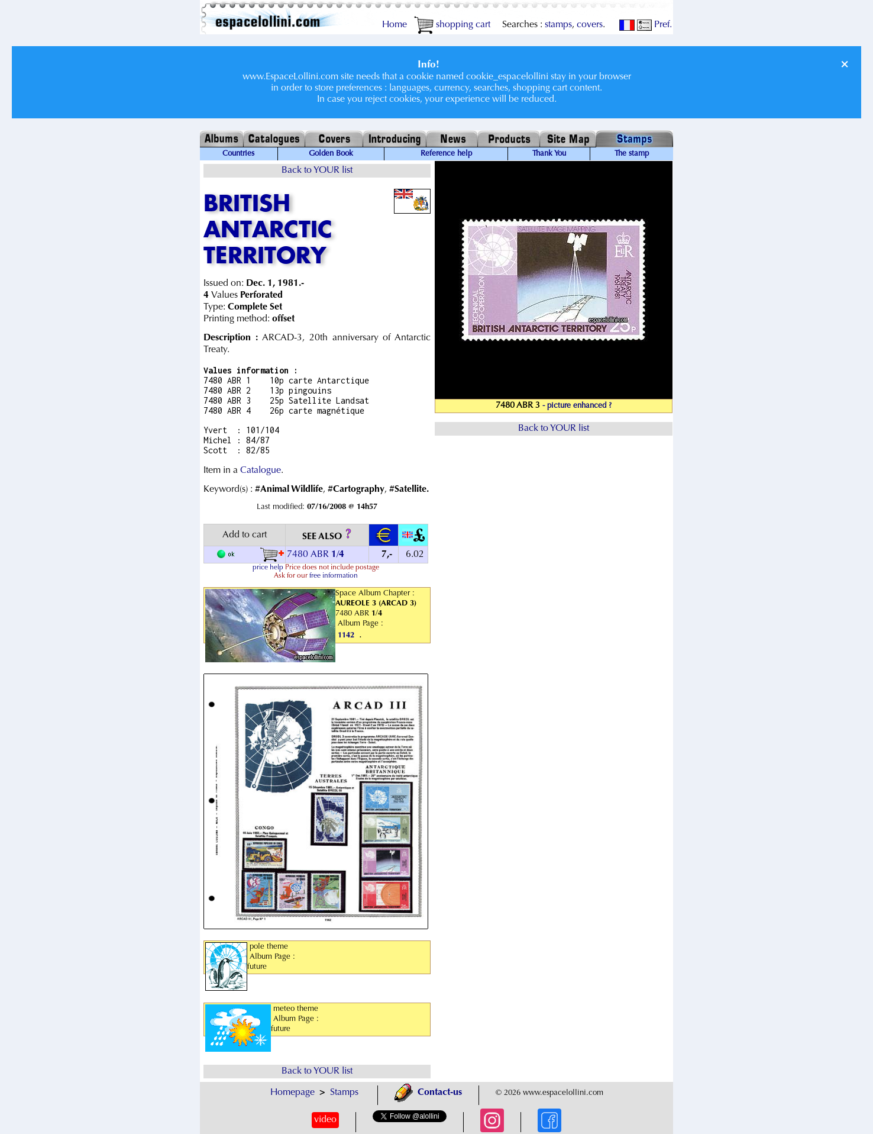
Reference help (446, 154)
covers (590, 25)
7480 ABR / (317, 554)
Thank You (549, 154)
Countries (238, 154)
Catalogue (260, 470)
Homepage (292, 1092)
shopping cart (452, 25)
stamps (558, 25)
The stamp (632, 154)
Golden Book (331, 154)
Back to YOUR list (317, 170)
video (325, 1120)
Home (394, 25)
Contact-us (428, 1092)
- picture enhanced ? (577, 406)
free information (333, 575)
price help (268, 567)
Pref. (654, 25)
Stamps (344, 1092)
